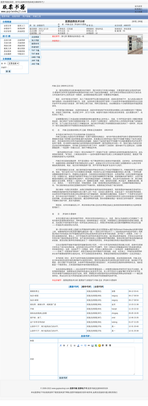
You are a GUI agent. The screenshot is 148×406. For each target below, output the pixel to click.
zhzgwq (115, 313)
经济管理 (7, 31)
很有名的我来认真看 (38, 313)
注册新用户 (38, 2)
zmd (113, 318)
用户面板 (26, 16)
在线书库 (16, 16)
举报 (140, 21)
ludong (114, 322)
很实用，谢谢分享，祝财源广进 (43, 304)
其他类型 (21, 31)
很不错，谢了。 (36, 318)
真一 (113, 326)
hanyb (114, 309)
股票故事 (21, 28)
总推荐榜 (21, 40)
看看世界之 (34, 291)
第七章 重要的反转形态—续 (72, 36)
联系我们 (138, 9)
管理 (134, 21)
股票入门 (21, 26)
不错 (32, 309)
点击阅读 (35, 37)
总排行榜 (7, 40)
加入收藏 (138, 12)
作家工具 (37, 16)
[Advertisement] (45, 63)
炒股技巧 (7, 28)
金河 (113, 304)
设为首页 (138, 6)
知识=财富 (34, 296)
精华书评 (86, 286)
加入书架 (35, 40)
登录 (27, 2)
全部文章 (7, 26)
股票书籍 (6, 16)
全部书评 (98, 286)
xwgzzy (115, 296)
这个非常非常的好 (37, 322)
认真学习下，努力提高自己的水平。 (45, 326)
